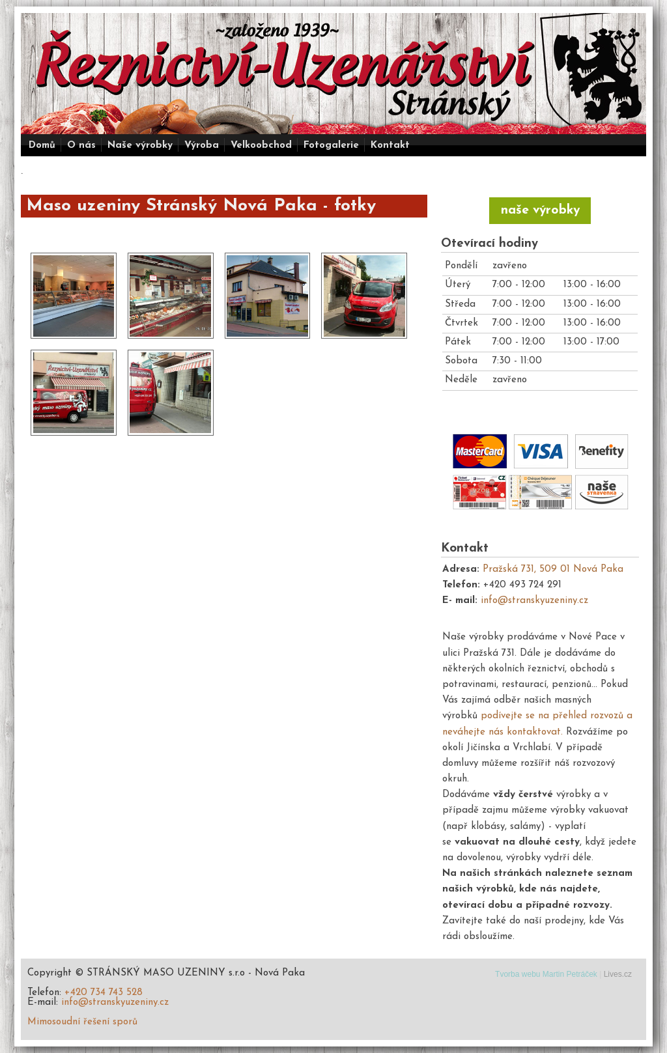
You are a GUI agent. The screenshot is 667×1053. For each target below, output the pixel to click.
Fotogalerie (331, 145)
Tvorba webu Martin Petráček (546, 974)
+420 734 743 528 (103, 993)
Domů (42, 145)
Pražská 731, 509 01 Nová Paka (553, 569)
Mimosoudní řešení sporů (82, 1022)
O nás (81, 145)
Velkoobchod (261, 145)
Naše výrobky (140, 145)
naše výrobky (540, 210)
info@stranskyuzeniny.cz (534, 601)
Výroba (201, 145)
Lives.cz (618, 974)
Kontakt (390, 145)
